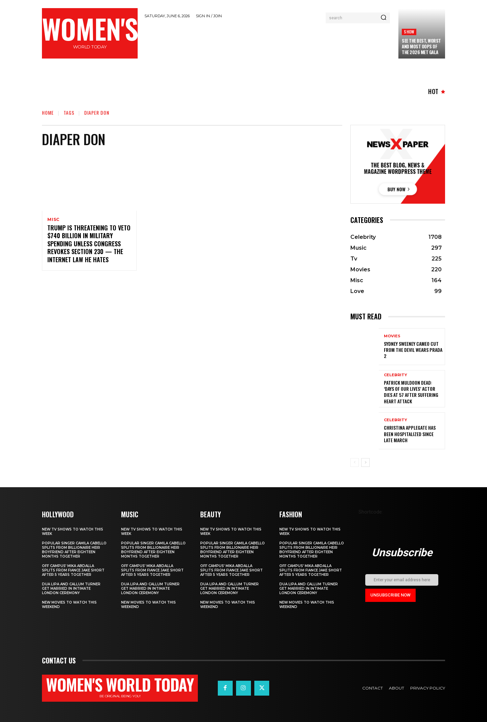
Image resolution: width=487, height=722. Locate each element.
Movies (392, 336)
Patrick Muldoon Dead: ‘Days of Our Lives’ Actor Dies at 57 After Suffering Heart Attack (411, 392)
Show (409, 32)
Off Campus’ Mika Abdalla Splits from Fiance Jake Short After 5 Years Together (73, 570)
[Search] (383, 18)
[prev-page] (354, 462)
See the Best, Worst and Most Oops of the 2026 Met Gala (421, 46)
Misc (53, 220)
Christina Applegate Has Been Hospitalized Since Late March (410, 433)
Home (48, 112)
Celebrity (395, 375)
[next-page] (365, 462)
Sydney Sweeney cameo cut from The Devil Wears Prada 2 (413, 349)
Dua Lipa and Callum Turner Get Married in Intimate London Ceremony (71, 588)
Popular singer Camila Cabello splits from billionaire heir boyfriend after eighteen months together (74, 550)
